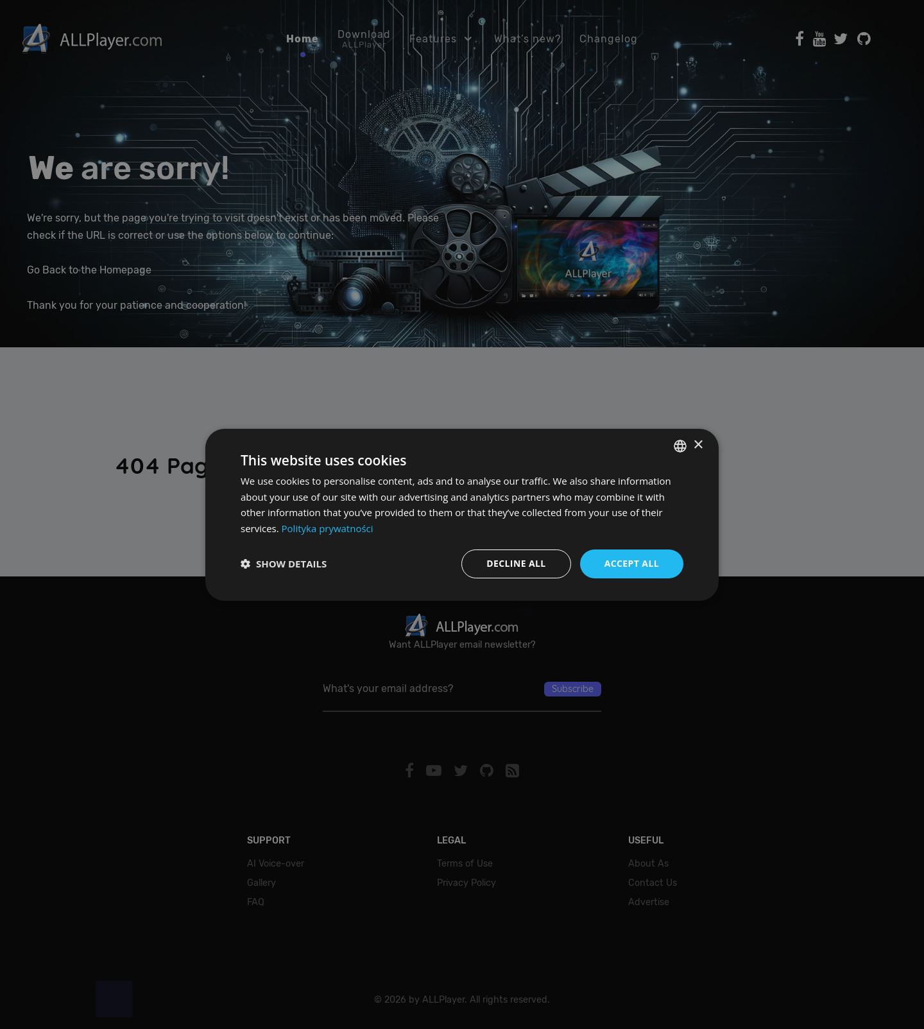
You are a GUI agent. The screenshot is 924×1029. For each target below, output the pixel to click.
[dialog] (462, 514)
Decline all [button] (515, 563)
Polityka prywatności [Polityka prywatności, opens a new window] (327, 528)
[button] (284, 563)
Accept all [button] (631, 563)
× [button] (698, 445)
